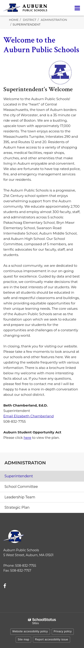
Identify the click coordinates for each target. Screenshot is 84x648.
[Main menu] (77, 8)
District (29, 20)
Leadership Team (19, 497)
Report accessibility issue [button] (51, 639)
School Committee (21, 486)
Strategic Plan (17, 507)
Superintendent (18, 476)
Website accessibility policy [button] (30, 631)
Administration (54, 20)
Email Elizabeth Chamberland (28, 416)
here (27, 437)
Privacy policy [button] (63, 631)
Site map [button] (23, 639)
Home (14, 20)
